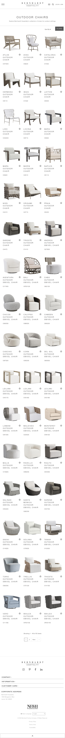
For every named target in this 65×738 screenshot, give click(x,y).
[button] (59, 4)
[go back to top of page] (32, 736)
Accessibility (32, 727)
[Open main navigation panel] (2, 4)
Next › (34, 639)
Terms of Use (32, 724)
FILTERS (59, 28)
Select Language (26, 713)
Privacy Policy (32, 721)
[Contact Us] (49, 4)
